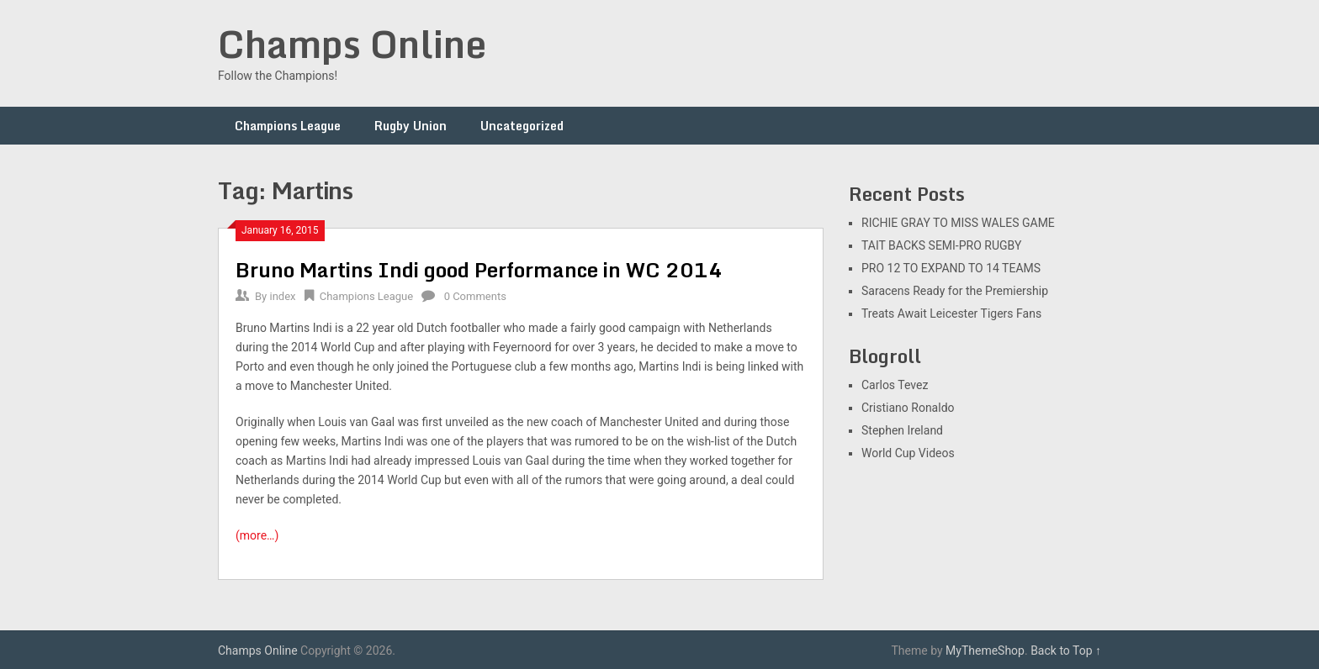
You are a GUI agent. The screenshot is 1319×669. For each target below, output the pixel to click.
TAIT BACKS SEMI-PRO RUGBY (941, 245)
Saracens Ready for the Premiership (954, 291)
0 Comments (475, 296)
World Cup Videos (908, 453)
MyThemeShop (985, 650)
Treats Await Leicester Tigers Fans (951, 313)
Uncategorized (522, 125)
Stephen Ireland (902, 430)
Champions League (288, 125)
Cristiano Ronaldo (908, 407)
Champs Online (352, 43)
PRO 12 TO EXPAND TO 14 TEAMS (951, 268)
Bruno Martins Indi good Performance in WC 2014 (479, 269)
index (282, 296)
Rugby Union (410, 125)
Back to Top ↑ (1065, 650)
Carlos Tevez (894, 385)
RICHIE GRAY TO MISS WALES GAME (958, 222)
